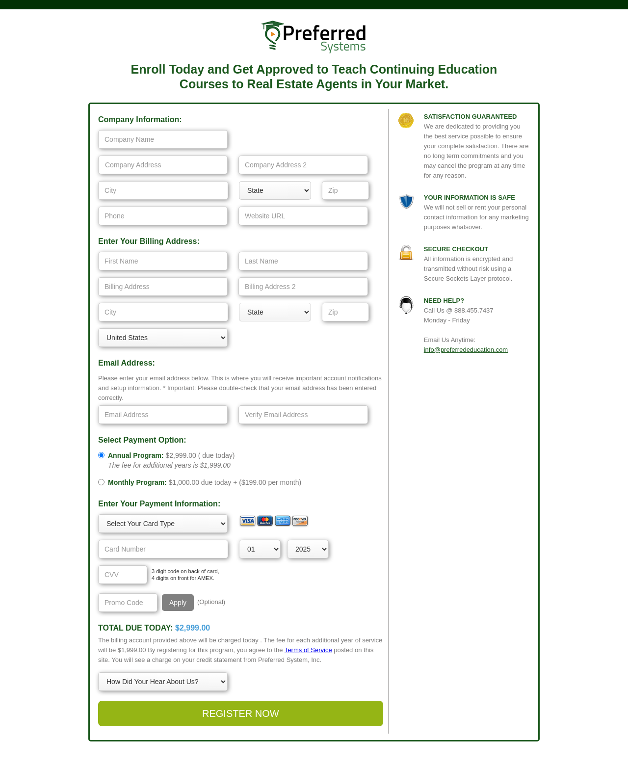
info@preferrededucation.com (466, 349)
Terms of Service (308, 650)
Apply (177, 603)
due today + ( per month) (204, 482)
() (171, 460)
